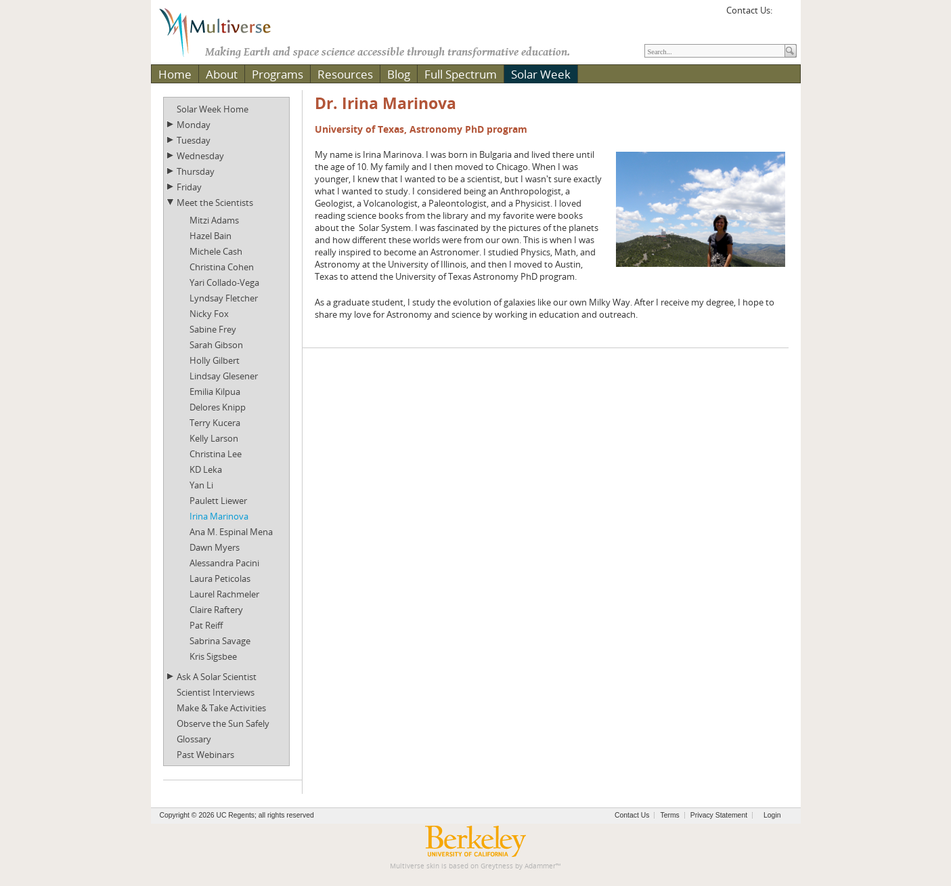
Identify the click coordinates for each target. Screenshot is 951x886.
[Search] (714, 51)
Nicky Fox (209, 314)
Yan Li (201, 485)
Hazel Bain (210, 236)
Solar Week (541, 74)
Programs (277, 74)
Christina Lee (216, 454)
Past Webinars (205, 754)
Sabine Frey (213, 329)
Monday (194, 125)
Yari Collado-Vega (224, 282)
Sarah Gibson (216, 345)
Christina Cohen (222, 267)
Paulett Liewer (218, 500)
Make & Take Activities (221, 708)
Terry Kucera (215, 423)
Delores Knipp (218, 407)
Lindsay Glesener (224, 376)
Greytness (497, 866)
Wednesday (200, 156)
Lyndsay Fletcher (224, 298)
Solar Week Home (212, 109)
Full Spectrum (460, 74)
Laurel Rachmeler (224, 594)
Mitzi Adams (214, 220)
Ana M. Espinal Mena (231, 532)
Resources (345, 74)
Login (772, 815)
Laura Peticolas (220, 578)
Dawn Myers (215, 547)
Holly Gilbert (215, 360)
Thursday (196, 171)
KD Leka (206, 469)
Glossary (194, 739)
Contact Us (632, 815)
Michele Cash (216, 251)
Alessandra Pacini (224, 563)
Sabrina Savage (220, 641)
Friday (189, 187)
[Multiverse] (224, 31)
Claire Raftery (216, 610)
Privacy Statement (718, 815)
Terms (669, 815)
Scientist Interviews (216, 692)
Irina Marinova (219, 516)
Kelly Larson (214, 438)
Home (175, 74)
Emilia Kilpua (215, 391)
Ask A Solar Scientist (217, 677)
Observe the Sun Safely (223, 723)
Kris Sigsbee (213, 656)
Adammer (540, 866)
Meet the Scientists (215, 202)
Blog (398, 74)
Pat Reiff (206, 625)
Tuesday (194, 140)
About (222, 74)
